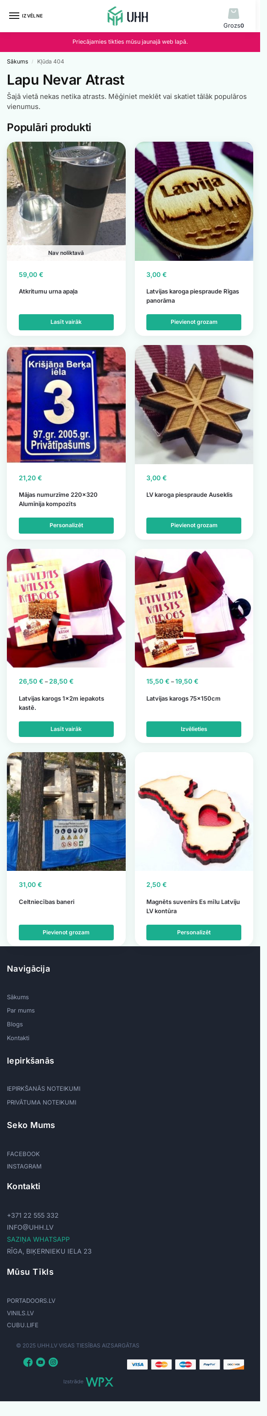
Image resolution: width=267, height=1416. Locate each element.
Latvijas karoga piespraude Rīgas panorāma (192, 296)
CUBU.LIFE (23, 1325)
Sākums (17, 61)
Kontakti (18, 1038)
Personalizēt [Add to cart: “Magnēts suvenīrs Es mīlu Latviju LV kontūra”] (194, 932)
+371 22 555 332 (33, 1215)
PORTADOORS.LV (31, 1300)
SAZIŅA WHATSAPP (38, 1239)
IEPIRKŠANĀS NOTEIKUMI (43, 1088)
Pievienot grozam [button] (194, 321)
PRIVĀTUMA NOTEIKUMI (41, 1102)
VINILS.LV (20, 1313)
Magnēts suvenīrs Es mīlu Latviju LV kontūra (193, 906)
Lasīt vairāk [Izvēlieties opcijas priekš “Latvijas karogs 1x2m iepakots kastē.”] (66, 728)
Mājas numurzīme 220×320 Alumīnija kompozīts (58, 499)
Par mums (21, 1010)
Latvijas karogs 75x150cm (183, 698)
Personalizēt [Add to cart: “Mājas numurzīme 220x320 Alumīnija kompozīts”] (66, 525)
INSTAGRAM (24, 1166)
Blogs (15, 1024)
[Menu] (23, 16)
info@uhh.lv (30, 1227)
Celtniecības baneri (46, 901)
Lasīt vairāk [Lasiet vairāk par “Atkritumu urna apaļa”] (66, 321)
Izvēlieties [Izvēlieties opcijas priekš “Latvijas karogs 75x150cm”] (194, 728)
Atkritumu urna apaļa (48, 291)
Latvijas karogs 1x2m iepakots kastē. (61, 703)
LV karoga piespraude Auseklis (189, 494)
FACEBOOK (23, 1153)
